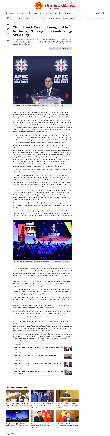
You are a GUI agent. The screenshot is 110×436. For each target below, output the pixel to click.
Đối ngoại (22, 23)
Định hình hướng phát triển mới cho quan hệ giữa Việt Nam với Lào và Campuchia (41, 425)
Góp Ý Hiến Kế (66, 13)
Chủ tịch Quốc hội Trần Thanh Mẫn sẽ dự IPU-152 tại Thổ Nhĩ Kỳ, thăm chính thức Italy (67, 425)
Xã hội (42, 13)
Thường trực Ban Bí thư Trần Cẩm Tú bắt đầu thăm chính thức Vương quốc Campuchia (42, 405)
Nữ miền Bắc (68, 48)
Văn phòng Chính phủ (67, 18)
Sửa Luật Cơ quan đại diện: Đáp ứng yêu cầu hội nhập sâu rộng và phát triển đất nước (17, 405)
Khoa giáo (49, 13)
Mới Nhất (98, 13)
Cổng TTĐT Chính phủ (54, 18)
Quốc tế (57, 13)
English (63, 8)
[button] (42, 18)
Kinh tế (27, 13)
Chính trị (20, 13)
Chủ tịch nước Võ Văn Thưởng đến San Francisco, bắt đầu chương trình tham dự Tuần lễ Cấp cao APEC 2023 (38, 372)
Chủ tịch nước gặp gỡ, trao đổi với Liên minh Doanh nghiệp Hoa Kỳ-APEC (35, 355)
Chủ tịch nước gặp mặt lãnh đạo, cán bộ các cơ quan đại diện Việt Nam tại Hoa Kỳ (38, 363)
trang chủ (10, 13)
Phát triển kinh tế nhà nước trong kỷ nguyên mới (22, 17)
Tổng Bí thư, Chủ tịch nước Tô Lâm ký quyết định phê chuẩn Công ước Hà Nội (17, 424)
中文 (69, 8)
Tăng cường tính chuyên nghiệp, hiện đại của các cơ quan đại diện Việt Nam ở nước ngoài (67, 405)
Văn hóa (34, 13)
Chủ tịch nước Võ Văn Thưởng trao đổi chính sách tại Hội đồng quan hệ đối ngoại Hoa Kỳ (38, 348)
